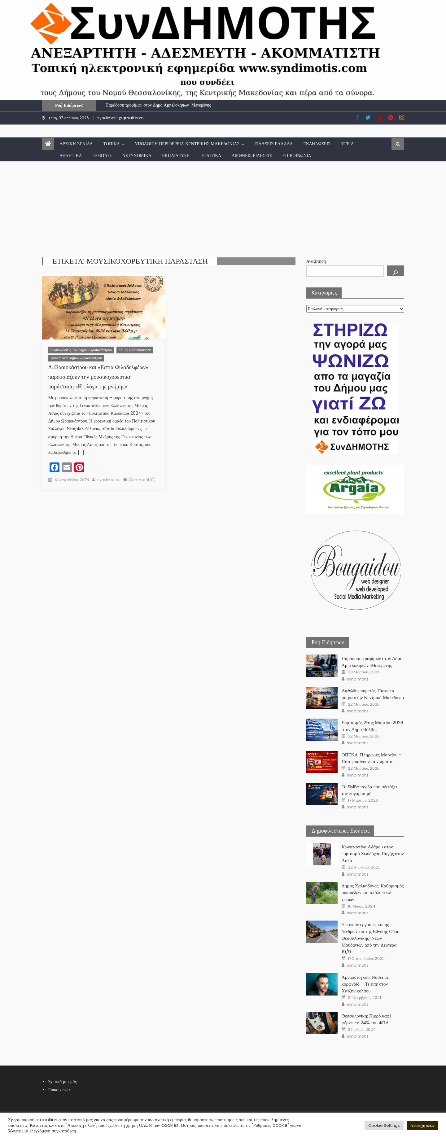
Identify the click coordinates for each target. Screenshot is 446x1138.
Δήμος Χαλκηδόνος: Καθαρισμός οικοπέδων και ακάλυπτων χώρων (373, 892)
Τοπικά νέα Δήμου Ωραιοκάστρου (76, 358)
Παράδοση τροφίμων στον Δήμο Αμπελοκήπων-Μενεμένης (158, 105)
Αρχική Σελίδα (76, 144)
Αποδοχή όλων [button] (422, 1125)
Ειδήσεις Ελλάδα (273, 144)
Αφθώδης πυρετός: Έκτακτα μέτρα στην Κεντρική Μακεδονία (373, 694)
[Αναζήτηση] (395, 270)
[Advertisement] (223, 207)
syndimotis (108, 480)
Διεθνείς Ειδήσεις (252, 155)
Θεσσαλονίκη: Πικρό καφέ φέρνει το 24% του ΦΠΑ (366, 1019)
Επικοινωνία (296, 155)
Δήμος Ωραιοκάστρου (134, 349)
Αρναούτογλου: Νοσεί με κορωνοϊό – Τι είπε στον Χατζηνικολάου (365, 984)
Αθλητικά (70, 155)
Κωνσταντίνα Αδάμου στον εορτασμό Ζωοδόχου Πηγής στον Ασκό (373, 853)
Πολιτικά (210, 155)
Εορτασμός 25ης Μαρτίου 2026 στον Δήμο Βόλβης (372, 726)
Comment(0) (142, 480)
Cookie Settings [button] (384, 1125)
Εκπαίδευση (176, 155)
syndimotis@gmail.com (120, 117)
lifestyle (102, 155)
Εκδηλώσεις (316, 144)
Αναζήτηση (316, 261)
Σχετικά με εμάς (62, 1082)
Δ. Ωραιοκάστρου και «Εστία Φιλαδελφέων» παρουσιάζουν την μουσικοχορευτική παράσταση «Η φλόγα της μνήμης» (98, 376)
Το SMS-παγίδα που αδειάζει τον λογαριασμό (369, 790)
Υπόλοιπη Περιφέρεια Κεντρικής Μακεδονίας (187, 144)
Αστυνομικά (136, 155)
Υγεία (347, 144)
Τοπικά (111, 144)
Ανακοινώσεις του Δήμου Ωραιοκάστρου (81, 349)
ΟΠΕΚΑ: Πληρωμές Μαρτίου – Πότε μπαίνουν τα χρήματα (372, 758)
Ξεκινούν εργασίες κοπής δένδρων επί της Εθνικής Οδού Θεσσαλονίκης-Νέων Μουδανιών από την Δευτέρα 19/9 (370, 938)
